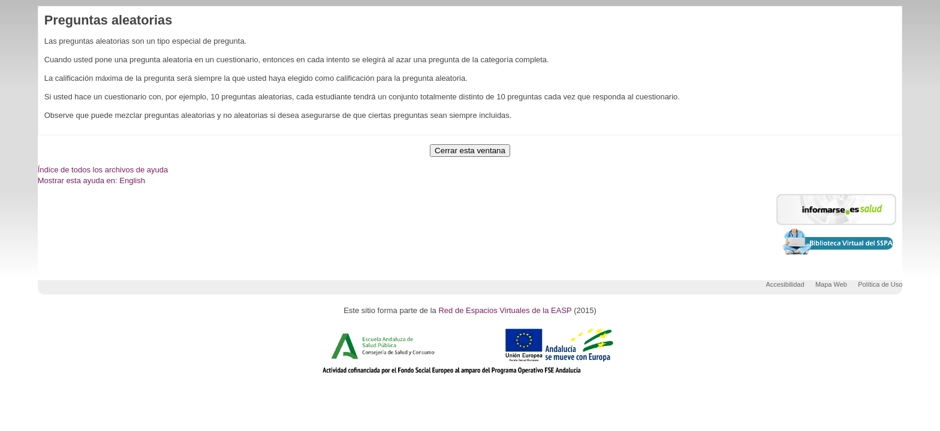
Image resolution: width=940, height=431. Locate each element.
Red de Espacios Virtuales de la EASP (504, 310)
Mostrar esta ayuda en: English (91, 180)
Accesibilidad (785, 284)
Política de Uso (880, 284)
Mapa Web (831, 284)
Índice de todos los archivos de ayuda (103, 169)
